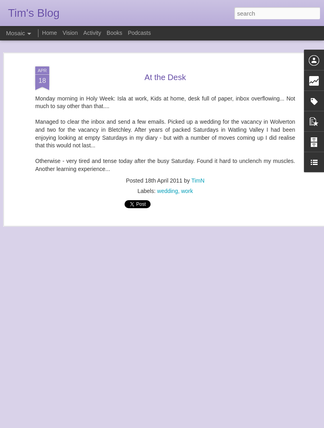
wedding (167, 176)
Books (114, 33)
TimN (198, 166)
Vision (70, 33)
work (187, 176)
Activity (92, 33)
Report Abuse (210, 423)
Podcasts (139, 33)
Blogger (187, 423)
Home (49, 33)
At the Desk (165, 62)
